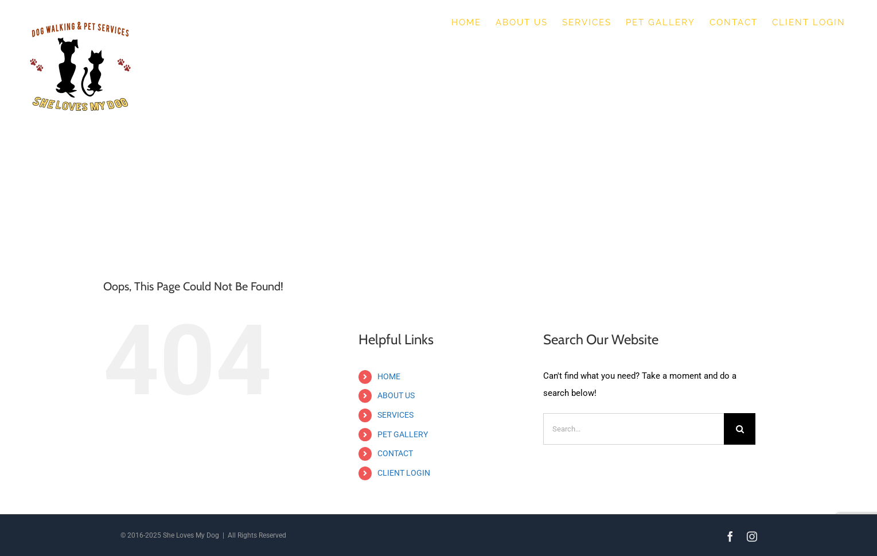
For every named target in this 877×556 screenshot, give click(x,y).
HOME (388, 376)
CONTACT (395, 453)
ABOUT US (396, 395)
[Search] (739, 429)
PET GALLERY (402, 434)
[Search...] (633, 429)
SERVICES (395, 414)
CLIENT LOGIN (403, 472)
